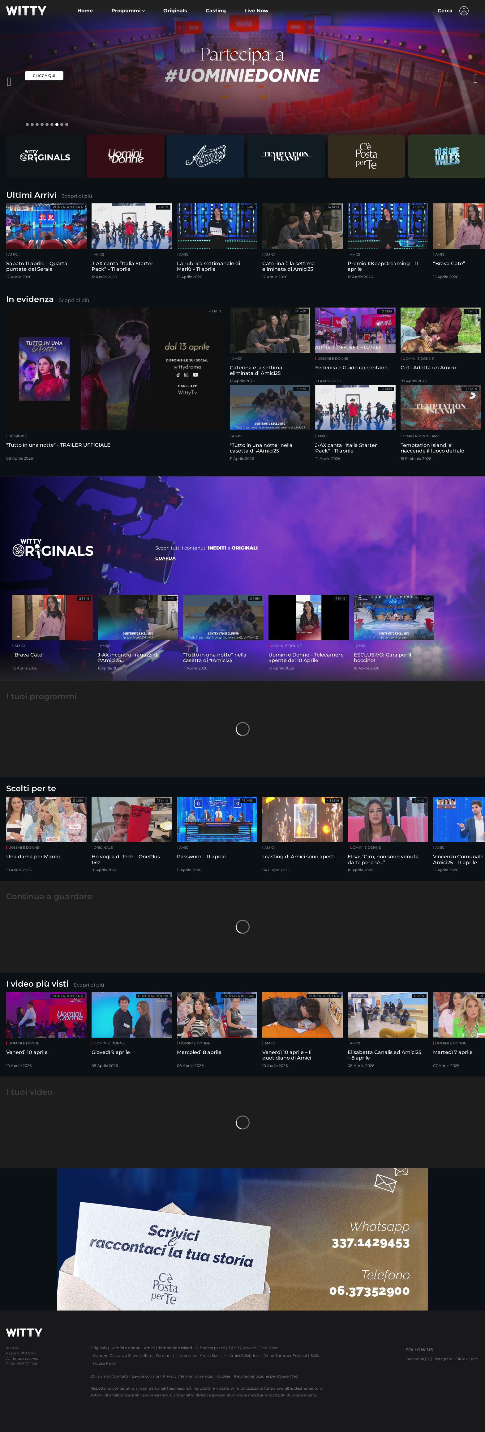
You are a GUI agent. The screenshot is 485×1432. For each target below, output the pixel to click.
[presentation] (462, 79)
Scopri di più (77, 196)
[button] (128, 11)
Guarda (165, 558)
